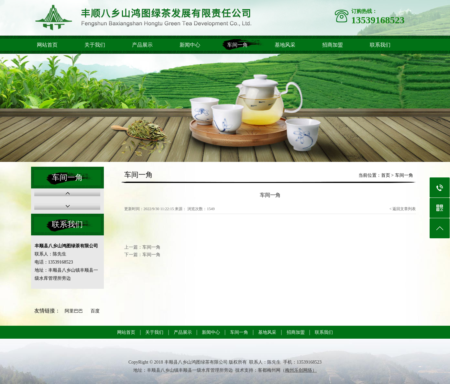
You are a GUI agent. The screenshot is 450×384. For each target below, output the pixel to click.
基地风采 (285, 45)
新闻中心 (190, 45)
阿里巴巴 (74, 311)
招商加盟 (332, 45)
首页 (385, 175)
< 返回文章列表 (403, 209)
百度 (95, 311)
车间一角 (237, 45)
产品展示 (142, 45)
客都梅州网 (269, 370)
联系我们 (380, 45)
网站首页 (47, 45)
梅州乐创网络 (298, 370)
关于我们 (94, 45)
